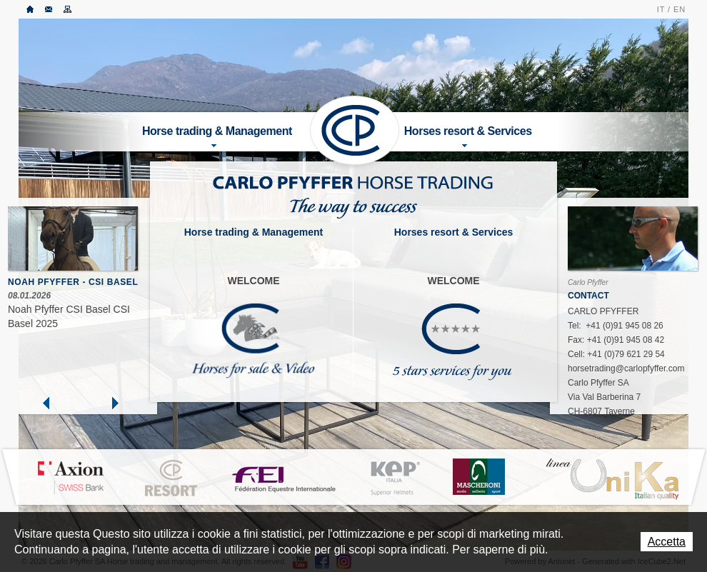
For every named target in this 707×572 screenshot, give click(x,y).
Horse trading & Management (217, 136)
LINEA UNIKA (612, 478)
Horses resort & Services (468, 136)
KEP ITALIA (394, 478)
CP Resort (171, 478)
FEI (284, 477)
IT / (664, 9)
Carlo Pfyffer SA (354, 130)
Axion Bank (70, 477)
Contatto (49, 9)
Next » (114, 402)
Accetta (667, 542)
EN (679, 9)
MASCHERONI (478, 476)
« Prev (46, 402)
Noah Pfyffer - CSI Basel (73, 282)
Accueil (30, 9)
